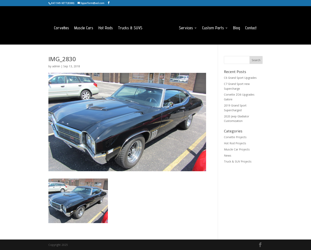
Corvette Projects (235, 137)
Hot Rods (105, 28)
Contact (251, 28)
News (227, 155)
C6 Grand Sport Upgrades (240, 78)
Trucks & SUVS (130, 28)
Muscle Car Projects (237, 149)
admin (56, 66)
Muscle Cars (83, 28)
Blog (236, 28)
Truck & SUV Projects (237, 161)
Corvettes (61, 28)
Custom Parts (213, 28)
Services (186, 28)
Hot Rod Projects (235, 143)
